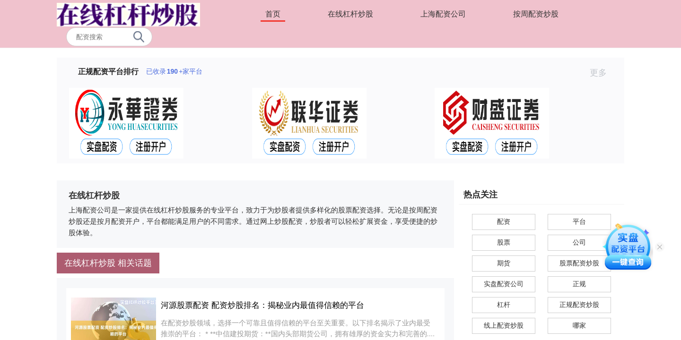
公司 (579, 242)
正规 (579, 284)
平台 (579, 221)
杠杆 (503, 304)
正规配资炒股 (579, 304)
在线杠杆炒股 (350, 14)
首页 (272, 14)
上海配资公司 (443, 14)
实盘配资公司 (504, 284)
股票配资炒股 (579, 263)
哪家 (579, 325)
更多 (602, 72)
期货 (503, 263)
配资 (503, 221)
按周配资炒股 (536, 14)
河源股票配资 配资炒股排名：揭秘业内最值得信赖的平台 (262, 305)
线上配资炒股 (504, 325)
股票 (503, 242)
